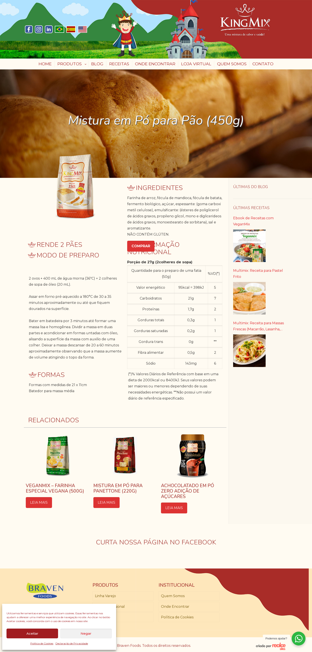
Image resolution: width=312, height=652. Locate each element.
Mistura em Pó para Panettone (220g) (118, 488)
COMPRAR (141, 246)
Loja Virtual (104, 617)
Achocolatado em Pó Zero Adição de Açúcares (187, 491)
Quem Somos (173, 596)
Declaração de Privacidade (71, 643)
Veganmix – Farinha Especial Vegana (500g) (55, 488)
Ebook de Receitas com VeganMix (253, 221)
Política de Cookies (41, 643)
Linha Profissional (110, 606)
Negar (86, 633)
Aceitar (32, 633)
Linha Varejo (105, 596)
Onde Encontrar (175, 606)
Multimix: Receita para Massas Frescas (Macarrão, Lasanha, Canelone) (258, 326)
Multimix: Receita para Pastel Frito (258, 274)
